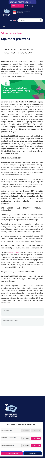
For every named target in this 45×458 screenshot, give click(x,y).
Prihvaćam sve (33, 453)
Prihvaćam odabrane (12, 453)
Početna (4, 33)
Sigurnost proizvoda (15, 33)
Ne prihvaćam (36, 438)
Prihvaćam (25, 438)
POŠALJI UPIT (17, 5)
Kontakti (27, 5)
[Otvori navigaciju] (3, 26)
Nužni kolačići (7, 430)
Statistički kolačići (8, 445)
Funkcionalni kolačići (9, 437)
